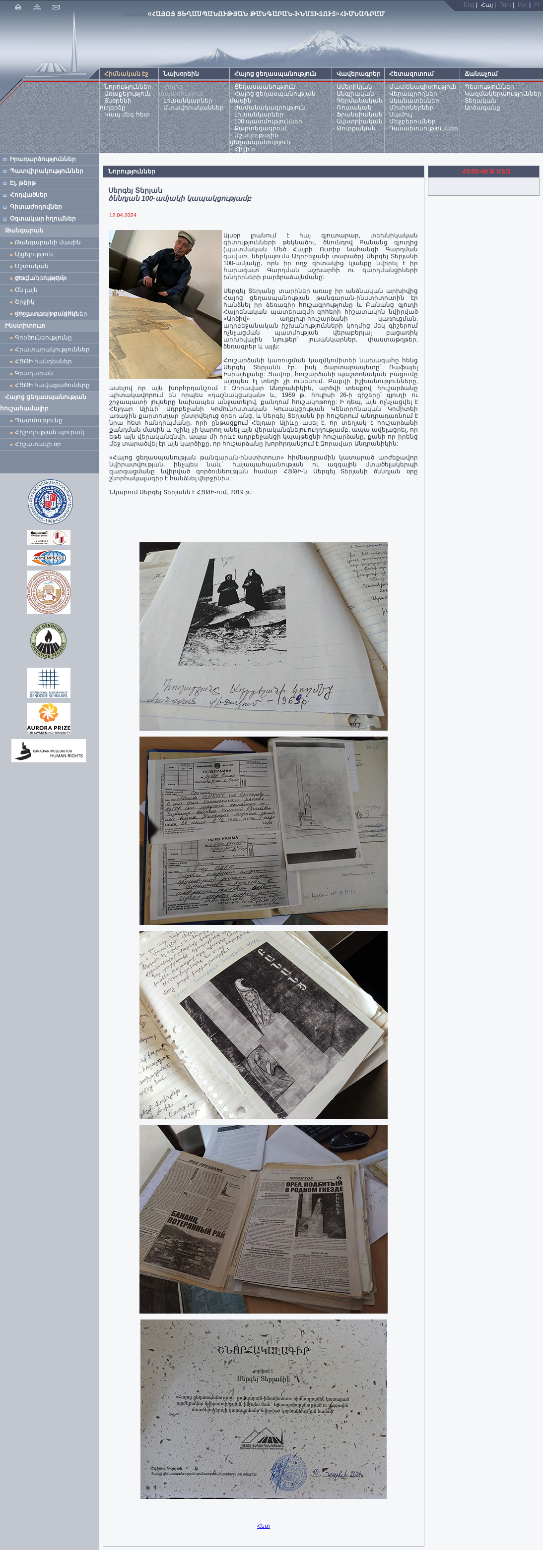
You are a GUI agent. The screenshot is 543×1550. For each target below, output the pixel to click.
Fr (537, 4)
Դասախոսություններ (423, 128)
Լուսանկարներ (187, 100)
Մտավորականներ (193, 107)
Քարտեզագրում (260, 128)
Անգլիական (355, 93)
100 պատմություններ (268, 121)
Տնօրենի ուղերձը (116, 104)
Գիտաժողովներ (36, 206)
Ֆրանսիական (360, 114)
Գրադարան (34, 373)
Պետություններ (489, 86)
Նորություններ (127, 86)
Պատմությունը (39, 420)
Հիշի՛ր (244, 149)
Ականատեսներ (414, 100)
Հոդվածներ (29, 194)
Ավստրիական (360, 121)
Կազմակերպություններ (503, 93)
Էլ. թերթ (23, 182)
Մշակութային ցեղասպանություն (260, 139)
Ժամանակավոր (41, 278)
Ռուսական (354, 107)
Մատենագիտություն (423, 86)
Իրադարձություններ (43, 159)
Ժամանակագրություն (269, 107)
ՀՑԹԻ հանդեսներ (45, 361)
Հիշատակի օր (38, 444)
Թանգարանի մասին (48, 242)
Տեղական (480, 100)
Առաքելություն (127, 93)
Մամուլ (400, 114)
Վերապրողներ (413, 93)
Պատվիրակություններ (46, 171)
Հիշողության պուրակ (49, 432)
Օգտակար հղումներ (43, 218)
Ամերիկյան (354, 86)
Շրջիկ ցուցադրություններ (48, 303)
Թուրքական (356, 128)
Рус (523, 4)
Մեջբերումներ (412, 121)
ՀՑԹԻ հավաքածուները (52, 385)
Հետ (263, 1526)
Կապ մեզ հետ (127, 114)
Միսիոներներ (411, 107)
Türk (505, 4)
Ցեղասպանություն (264, 86)
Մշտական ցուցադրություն (40, 267)
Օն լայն (28, 290)
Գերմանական (360, 100)
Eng (469, 4)
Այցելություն (34, 254)
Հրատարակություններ (52, 349)
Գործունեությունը (43, 337)
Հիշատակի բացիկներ (53, 313)
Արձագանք (482, 107)
